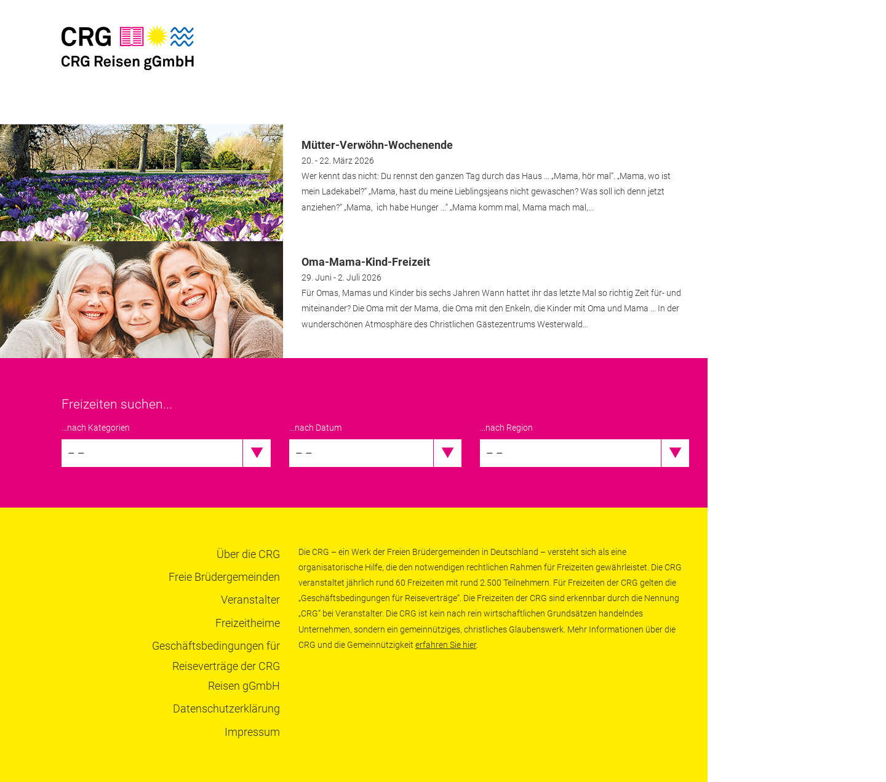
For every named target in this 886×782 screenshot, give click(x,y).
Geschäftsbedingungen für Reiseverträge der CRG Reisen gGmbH (216, 665)
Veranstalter (250, 599)
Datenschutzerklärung (226, 708)
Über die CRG (248, 554)
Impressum (252, 731)
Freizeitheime (247, 622)
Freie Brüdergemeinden (224, 576)
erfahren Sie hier (445, 645)
